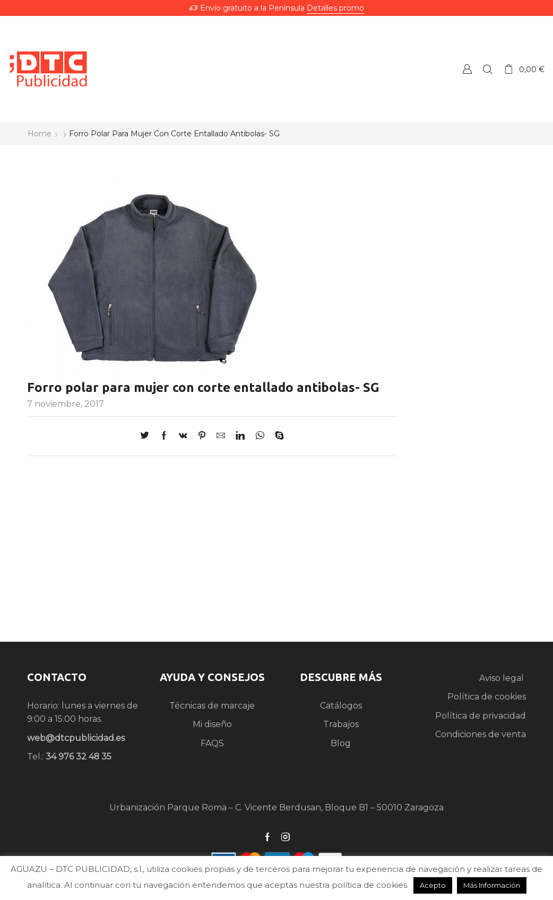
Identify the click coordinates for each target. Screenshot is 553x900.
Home (39, 133)
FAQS (212, 743)
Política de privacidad (480, 716)
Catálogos (341, 706)
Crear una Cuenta (467, 69)
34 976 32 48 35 (78, 757)
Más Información (491, 885)
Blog (341, 743)
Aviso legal (502, 678)
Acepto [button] (433, 885)
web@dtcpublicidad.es (76, 738)
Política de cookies (486, 697)
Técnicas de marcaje (212, 706)
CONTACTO (57, 677)
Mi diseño (212, 724)
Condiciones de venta (480, 734)
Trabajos (341, 724)
